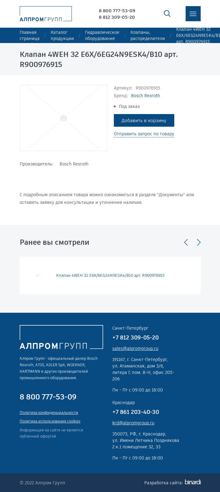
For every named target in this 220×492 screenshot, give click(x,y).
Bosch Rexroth (145, 96)
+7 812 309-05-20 (135, 337)
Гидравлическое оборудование (102, 35)
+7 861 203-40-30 (135, 412)
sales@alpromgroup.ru (135, 348)
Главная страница (30, 35)
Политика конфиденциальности (49, 412)
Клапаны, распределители (147, 35)
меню (193, 13)
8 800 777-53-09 (117, 10)
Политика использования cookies (50, 421)
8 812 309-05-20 (117, 17)
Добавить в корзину (144, 120)
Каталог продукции (62, 35)
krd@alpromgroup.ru (133, 423)
